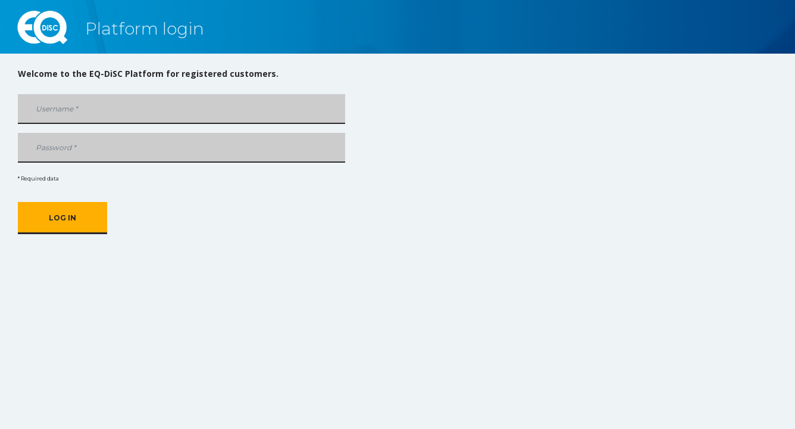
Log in (62, 217)
